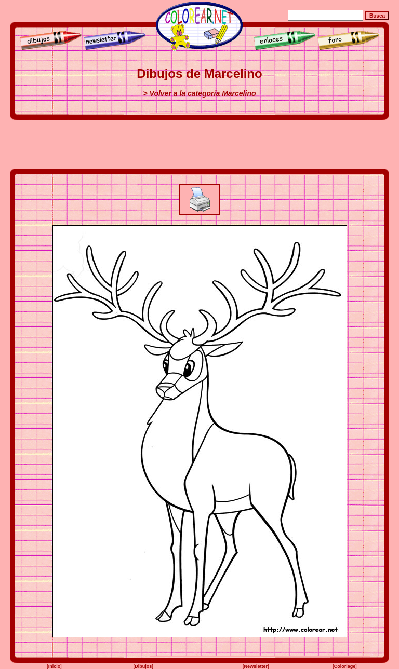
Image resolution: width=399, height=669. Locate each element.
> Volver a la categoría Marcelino (199, 93)
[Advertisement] (199, 144)
